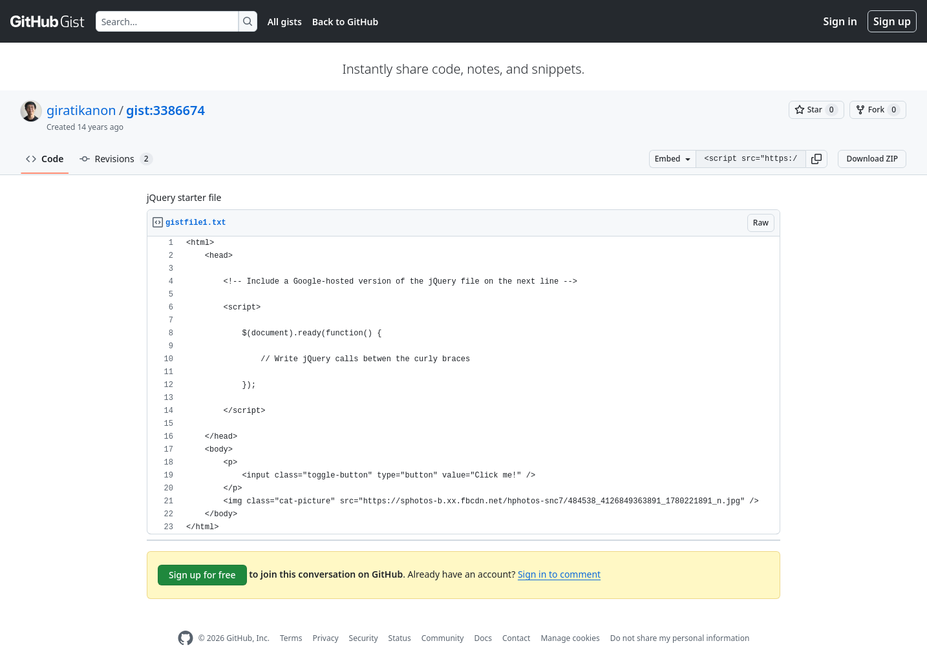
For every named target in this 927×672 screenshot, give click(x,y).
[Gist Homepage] (47, 21)
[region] (463, 385)
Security (363, 638)
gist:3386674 (165, 110)
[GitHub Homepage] (185, 638)
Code (45, 158)
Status (400, 638)
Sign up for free (202, 575)
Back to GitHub (345, 22)
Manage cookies (569, 638)
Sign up (892, 21)
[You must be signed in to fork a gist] (877, 110)
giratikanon (81, 110)
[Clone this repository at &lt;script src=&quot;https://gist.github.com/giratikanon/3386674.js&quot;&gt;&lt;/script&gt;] (750, 159)
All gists (285, 22)
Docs (483, 638)
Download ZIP (872, 158)
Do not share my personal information (680, 638)
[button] (816, 159)
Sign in (840, 21)
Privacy (326, 638)
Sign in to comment (559, 574)
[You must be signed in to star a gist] (816, 110)
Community (442, 638)
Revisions (116, 158)
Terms (291, 638)
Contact (516, 638)
